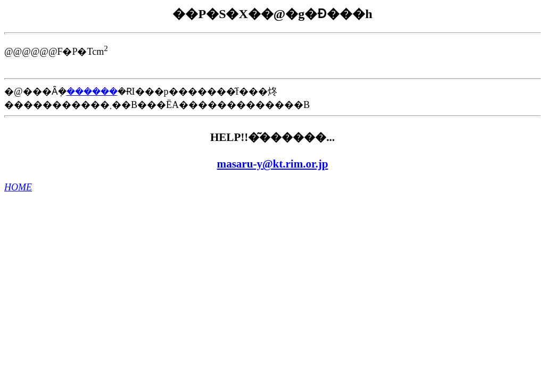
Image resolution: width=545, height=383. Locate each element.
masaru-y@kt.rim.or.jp (272, 163)
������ (92, 91)
